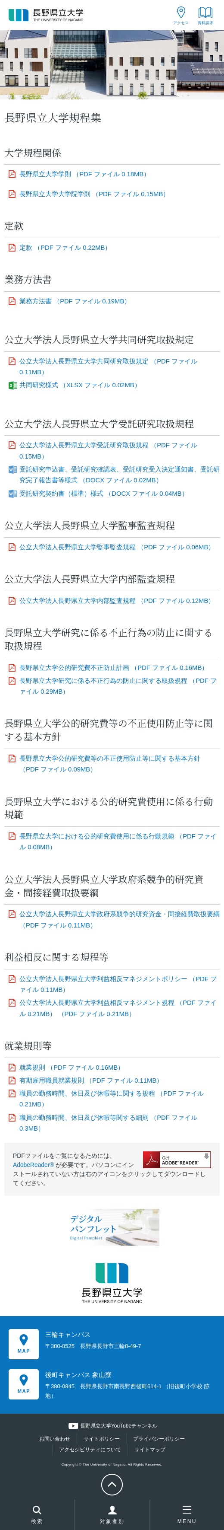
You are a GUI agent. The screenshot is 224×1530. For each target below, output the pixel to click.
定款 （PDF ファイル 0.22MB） (65, 247)
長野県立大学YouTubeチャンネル (118, 1426)
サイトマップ (149, 1450)
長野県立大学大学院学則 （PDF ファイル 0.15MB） (94, 194)
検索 (37, 1515)
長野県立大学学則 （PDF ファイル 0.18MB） (84, 174)
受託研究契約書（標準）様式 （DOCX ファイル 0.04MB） (103, 493)
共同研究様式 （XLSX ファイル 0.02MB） (80, 385)
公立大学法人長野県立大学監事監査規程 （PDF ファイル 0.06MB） (117, 547)
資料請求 (205, 23)
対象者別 (112, 1517)
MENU (187, 1514)
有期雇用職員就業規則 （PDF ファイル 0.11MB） (91, 1080)
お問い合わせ (54, 1439)
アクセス (181, 23)
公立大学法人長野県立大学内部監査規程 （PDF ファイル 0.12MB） (117, 600)
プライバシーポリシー (159, 1439)
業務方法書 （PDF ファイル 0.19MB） (75, 301)
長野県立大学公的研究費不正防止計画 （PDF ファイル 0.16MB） (113, 667)
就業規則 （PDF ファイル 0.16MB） (71, 1067)
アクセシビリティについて (90, 1450)
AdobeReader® (33, 1164)
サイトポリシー (102, 1439)
